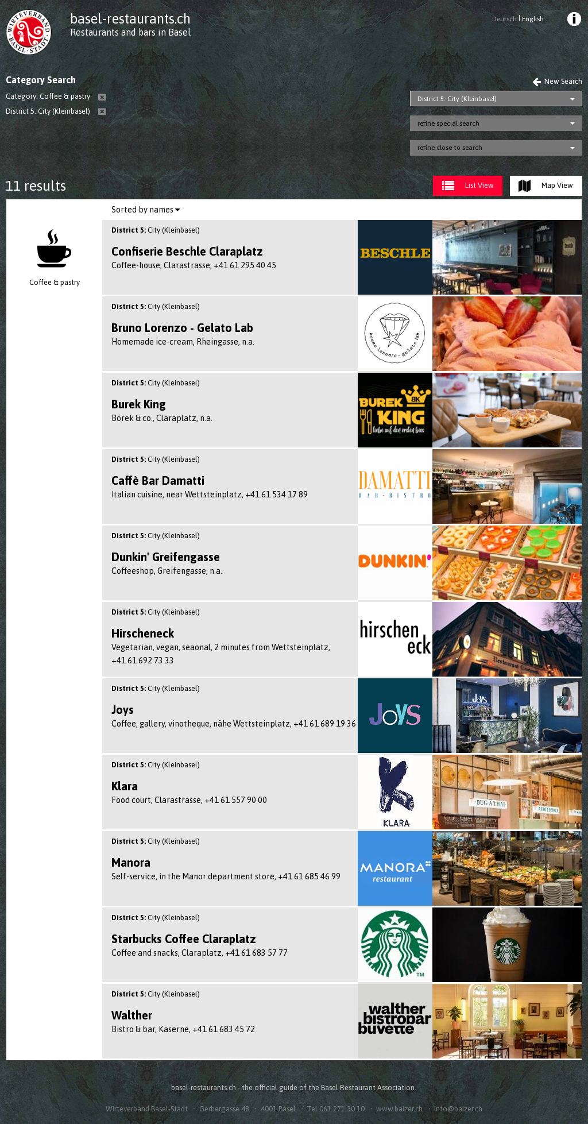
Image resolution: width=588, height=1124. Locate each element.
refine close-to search (449, 148)
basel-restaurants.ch (130, 18)
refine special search (448, 123)
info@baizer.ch (458, 1108)
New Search (557, 81)
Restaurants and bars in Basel (130, 32)
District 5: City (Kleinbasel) (457, 99)
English (533, 19)
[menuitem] (573, 20)
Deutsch (504, 19)
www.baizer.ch (399, 1108)
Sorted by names (145, 209)
